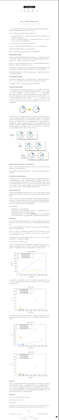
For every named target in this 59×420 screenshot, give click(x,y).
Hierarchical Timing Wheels (29, 83)
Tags (25, 11)
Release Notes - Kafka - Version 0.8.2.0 (16, 399)
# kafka (29, 410)
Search (37, 11)
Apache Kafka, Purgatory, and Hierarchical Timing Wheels (19, 396)
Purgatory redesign (12, 402)
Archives (33, 11)
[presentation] (11, 92)
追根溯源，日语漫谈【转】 (43, 413)
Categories (28, 11)
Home (22, 11)
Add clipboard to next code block (16, 413)
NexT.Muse (35, 418)
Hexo (25, 418)
